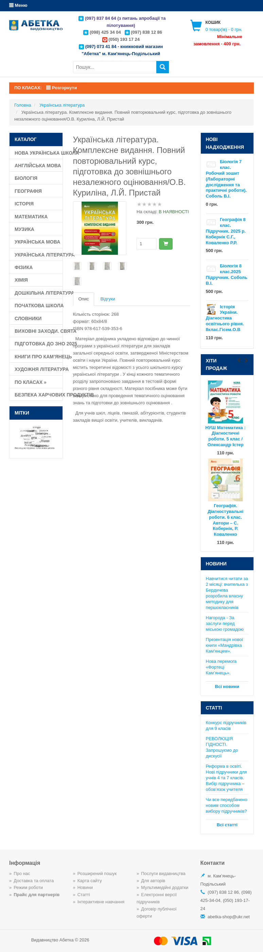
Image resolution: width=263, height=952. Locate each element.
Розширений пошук (97, 873)
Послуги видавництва (163, 873)
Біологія (26, 178)
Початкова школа (39, 305)
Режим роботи (28, 887)
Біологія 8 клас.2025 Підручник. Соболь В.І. (227, 274)
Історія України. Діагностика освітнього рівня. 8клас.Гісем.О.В (225, 318)
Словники (28, 318)
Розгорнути (61, 87)
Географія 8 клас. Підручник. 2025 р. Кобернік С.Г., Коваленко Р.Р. (226, 231)
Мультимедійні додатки (164, 887)
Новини (85, 887)
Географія (28, 191)
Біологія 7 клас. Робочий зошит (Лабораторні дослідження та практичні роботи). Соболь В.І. (226, 179)
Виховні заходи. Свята (39, 331)
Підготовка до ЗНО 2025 (39, 343)
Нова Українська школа (39, 153)
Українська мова (37, 242)
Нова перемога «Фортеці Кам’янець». (221, 667)
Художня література (39, 369)
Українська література (39, 254)
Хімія (21, 280)
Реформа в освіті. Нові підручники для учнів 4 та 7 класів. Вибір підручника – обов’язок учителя (226, 778)
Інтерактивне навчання (100, 901)
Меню (18, 5)
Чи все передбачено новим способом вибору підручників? (226, 805)
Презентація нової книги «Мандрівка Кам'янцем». (224, 645)
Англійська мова (38, 165)
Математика (31, 216)
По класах (31, 382)
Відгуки (107, 298)
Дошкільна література (39, 293)
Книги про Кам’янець (39, 356)
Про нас (22, 873)
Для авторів (153, 880)
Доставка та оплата (34, 880)
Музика (24, 229)
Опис (83, 298)
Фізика (24, 267)
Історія (24, 203)
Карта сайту (89, 880)
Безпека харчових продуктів (39, 394)
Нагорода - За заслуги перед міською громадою (225, 623)
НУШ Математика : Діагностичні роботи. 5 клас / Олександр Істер (225, 436)
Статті (83, 894)
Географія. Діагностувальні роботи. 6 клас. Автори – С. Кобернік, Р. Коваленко (225, 520)
